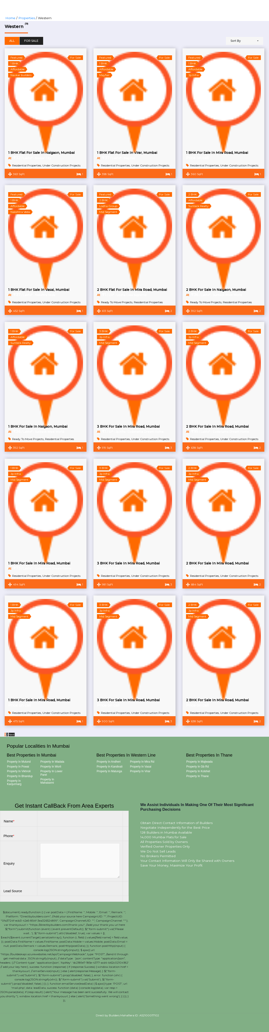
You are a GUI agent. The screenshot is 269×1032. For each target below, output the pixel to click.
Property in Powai (18, 766)
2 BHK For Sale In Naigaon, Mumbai (216, 290)
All (12, 40)
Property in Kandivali (110, 766)
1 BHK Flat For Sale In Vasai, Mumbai (38, 290)
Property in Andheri (109, 761)
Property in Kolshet (198, 771)
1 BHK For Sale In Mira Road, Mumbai (217, 153)
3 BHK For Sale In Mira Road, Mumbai (128, 426)
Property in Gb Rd (197, 766)
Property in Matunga (109, 771)
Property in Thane (197, 776)
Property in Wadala (52, 761)
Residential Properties (26, 165)
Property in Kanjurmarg (14, 782)
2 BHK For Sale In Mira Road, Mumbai (217, 426)
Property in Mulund (19, 761)
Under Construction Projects (61, 165)
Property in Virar (140, 771)
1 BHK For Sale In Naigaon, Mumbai (37, 426)
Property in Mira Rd (142, 761)
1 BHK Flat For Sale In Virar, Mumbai (127, 153)
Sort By (236, 40)
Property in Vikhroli (19, 771)
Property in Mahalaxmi (47, 781)
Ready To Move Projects (116, 302)
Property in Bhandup (20, 776)
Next (12, 734)
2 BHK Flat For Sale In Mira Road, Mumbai (132, 290)
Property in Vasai (140, 766)
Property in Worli (50, 766)
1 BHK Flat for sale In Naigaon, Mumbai (41, 153)
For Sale (31, 40)
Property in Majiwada (199, 761)
